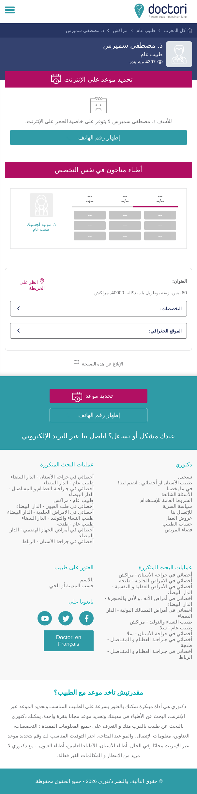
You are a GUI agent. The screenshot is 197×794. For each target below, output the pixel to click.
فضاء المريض (178, 529)
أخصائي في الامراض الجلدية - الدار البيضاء (50, 512)
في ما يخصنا (179, 488)
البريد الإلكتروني (45, 436)
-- (160, 215)
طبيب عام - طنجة (75, 524)
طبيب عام (145, 30)
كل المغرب (175, 30)
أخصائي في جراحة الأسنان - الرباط (58, 541)
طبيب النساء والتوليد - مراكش (161, 621)
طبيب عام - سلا (176, 627)
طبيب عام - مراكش (73, 500)
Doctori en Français (68, 640)
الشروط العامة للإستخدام (166, 500)
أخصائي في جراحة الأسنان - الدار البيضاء (52, 476)
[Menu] (10, 10)
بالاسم (87, 579)
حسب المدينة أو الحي (71, 585)
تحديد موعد (99, 396)
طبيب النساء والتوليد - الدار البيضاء (58, 518)
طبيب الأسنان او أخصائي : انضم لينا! (155, 482)
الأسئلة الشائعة (176, 494)
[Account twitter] (65, 618)
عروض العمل (178, 518)
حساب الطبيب (177, 524)
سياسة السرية (177, 506)
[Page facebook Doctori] (86, 618)
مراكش (120, 30)
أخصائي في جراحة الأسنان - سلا (159, 633)
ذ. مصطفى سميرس (85, 30)
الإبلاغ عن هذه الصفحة (99, 363)
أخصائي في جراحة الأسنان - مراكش (155, 574)
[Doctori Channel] (45, 618)
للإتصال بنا (181, 512)
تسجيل (185, 476)
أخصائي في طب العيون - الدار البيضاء (55, 506)
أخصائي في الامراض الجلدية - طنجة (155, 580)
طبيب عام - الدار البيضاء (68, 482)
